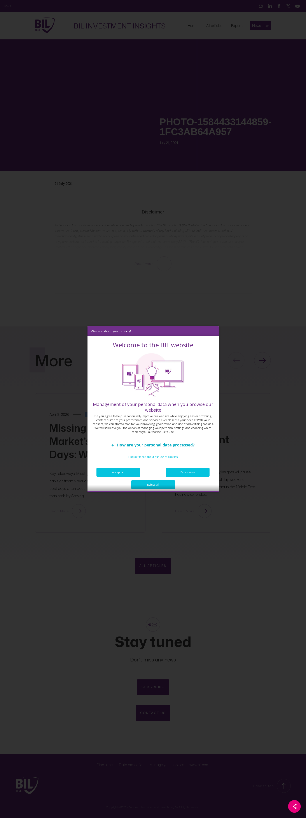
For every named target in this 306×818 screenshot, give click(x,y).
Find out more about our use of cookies (153, 459)
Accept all (118, 474)
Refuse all (153, 487)
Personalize (187, 474)
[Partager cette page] (294, 806)
